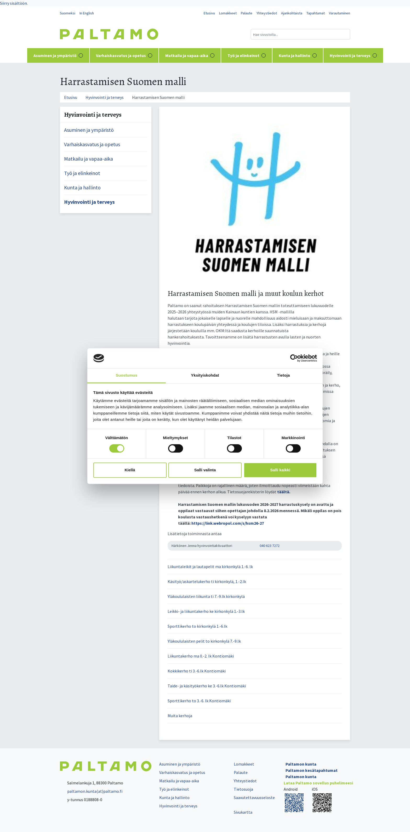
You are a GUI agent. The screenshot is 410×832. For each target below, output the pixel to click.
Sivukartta (243, 812)
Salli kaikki (280, 470)
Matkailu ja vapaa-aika (189, 55)
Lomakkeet (228, 13)
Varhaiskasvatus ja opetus (124, 55)
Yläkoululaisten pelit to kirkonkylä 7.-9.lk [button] (204, 641)
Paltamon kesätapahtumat (312, 770)
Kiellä (129, 470)
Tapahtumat (315, 13)
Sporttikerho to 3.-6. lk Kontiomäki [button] (199, 700)
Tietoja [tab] (283, 375)
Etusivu (209, 13)
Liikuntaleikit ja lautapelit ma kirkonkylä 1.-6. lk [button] (210, 566)
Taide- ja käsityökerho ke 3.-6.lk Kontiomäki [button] (207, 685)
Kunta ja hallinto (298, 55)
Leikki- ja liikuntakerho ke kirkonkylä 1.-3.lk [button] (206, 611)
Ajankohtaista (291, 13)
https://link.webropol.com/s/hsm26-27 (227, 523)
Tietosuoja (243, 789)
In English (86, 13)
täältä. (283, 491)
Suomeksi (67, 13)
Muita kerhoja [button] (180, 715)
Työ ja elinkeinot (246, 55)
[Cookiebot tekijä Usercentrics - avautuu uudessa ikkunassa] (294, 358)
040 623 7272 (270, 545)
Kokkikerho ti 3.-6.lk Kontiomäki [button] (197, 670)
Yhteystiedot (267, 13)
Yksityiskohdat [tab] (205, 375)
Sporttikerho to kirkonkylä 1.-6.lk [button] (197, 626)
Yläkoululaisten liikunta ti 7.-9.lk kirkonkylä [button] (206, 596)
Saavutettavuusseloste (254, 797)
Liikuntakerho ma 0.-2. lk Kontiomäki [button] (201, 656)
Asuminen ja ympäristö (58, 55)
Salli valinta (205, 470)
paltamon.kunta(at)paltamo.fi (91, 791)
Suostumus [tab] (127, 375)
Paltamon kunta (301, 764)
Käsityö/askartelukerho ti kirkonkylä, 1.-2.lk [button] (207, 581)
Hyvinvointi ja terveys (353, 55)
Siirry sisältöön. (14, 3)
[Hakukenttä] (300, 34)
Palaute (246, 13)
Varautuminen (339, 13)
